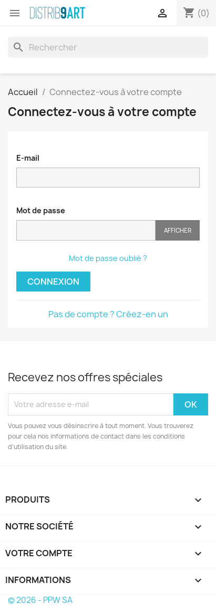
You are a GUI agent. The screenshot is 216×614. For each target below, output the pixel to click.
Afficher (177, 230)
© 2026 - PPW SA (40, 600)
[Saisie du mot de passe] (86, 230)
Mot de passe (40, 210)
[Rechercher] (108, 47)
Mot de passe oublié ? (108, 258)
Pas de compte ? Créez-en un (108, 314)
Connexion (53, 281)
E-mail (27, 158)
